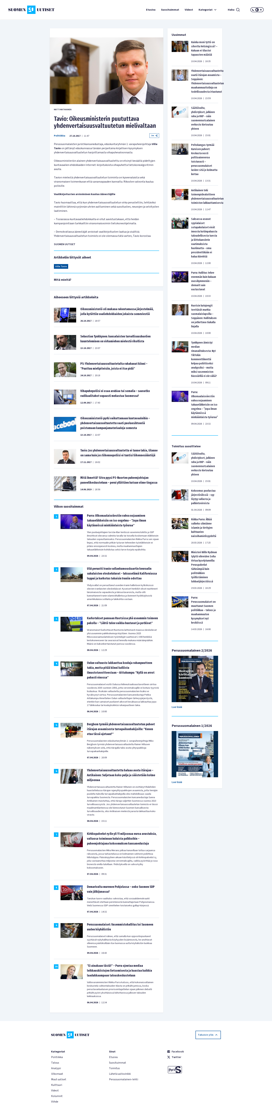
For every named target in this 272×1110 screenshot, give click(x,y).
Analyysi (56, 1068)
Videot (189, 10)
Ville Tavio (61, 266)
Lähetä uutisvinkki (120, 1074)
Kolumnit (57, 1096)
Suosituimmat (170, 10)
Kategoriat (208, 10)
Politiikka (59, 136)
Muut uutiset (58, 1079)
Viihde (54, 1102)
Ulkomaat (57, 1074)
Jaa (154, 135)
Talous (55, 1063)
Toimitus (114, 1068)
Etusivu (150, 10)
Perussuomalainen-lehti (123, 1079)
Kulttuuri (56, 1085)
